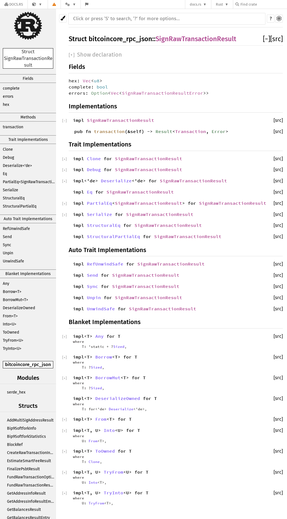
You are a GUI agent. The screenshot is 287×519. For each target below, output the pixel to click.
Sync (7, 245)
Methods (28, 117)
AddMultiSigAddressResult (30, 420)
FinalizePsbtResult (23, 469)
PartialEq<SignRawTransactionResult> (29, 182)
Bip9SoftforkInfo (21, 428)
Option (99, 93)
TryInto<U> (12, 348)
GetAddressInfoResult (26, 493)
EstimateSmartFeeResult (29, 461)
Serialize (10, 190)
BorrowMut (108, 377)
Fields (28, 78)
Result (164, 131)
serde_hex (16, 392)
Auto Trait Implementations (28, 219)
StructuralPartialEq (19, 206)
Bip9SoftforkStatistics (26, 436)
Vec (87, 80)
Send (7, 236)
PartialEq (99, 203)
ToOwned (11, 332)
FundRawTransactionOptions (31, 477)
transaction (13, 127)
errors (8, 96)
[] (266, 39)
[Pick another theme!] (63, 18)
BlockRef (15, 444)
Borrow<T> (12, 291)
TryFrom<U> (13, 340)
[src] (276, 39)
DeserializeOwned (19, 308)
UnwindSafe (13, 261)
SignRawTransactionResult (196, 39)
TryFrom (113, 472)
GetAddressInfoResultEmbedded (31, 501)
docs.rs (195, 4)
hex (6, 104)
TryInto (113, 492)
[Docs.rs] (13, 4)
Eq (5, 173)
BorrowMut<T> (15, 299)
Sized (118, 346)
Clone (8, 149)
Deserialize (116, 180)
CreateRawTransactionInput (31, 452)
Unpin (8, 253)
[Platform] (70, 4)
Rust (219, 4)
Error (219, 131)
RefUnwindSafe (16, 228)
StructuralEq (14, 198)
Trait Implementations (28, 139)
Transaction (190, 131)
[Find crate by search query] (263, 4)
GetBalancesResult (24, 509)
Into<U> (9, 324)
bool (102, 87)
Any (6, 283)
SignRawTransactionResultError (162, 93)
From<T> (10, 316)
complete (11, 88)
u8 (96, 80)
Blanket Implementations (28, 273)
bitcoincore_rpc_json (28, 364)
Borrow (103, 357)
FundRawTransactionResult (31, 485)
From (101, 419)
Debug (8, 157)
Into (109, 430)
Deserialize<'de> (17, 165)
